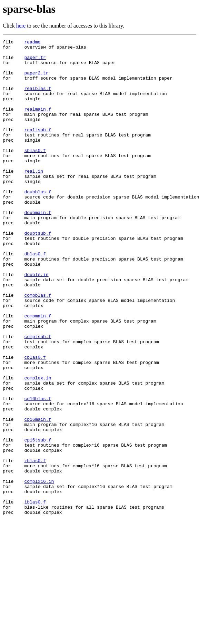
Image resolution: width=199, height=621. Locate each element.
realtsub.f (37, 148)
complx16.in (39, 570)
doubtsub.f (37, 272)
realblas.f (37, 98)
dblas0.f (35, 297)
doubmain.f (37, 247)
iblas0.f (35, 595)
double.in (36, 322)
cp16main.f (37, 495)
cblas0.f (35, 421)
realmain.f (37, 123)
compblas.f (37, 347)
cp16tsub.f (37, 520)
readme (32, 43)
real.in (33, 198)
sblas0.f (35, 173)
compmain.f (37, 371)
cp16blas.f (37, 471)
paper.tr (35, 61)
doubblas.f (37, 223)
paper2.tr (36, 80)
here (21, 26)
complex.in (37, 446)
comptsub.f (37, 396)
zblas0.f (35, 545)
